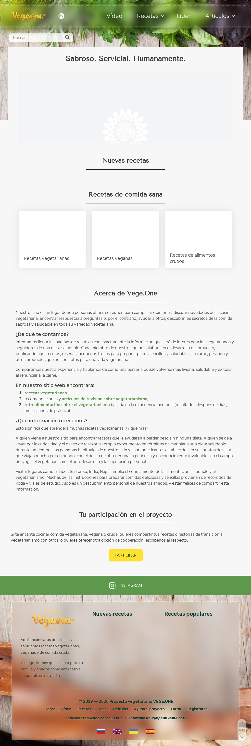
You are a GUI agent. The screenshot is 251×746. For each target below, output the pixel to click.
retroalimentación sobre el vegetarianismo (67, 404)
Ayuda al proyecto (149, 709)
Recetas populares (188, 614)
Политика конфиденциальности (157, 718)
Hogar (50, 709)
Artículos (220, 16)
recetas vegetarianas (46, 393)
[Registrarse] (198, 709)
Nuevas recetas (112, 614)
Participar (126, 555)
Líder (184, 16)
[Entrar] (176, 709)
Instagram (125, 585)
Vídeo (114, 16)
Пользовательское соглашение (94, 718)
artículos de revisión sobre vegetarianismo (104, 398)
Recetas (150, 16)
